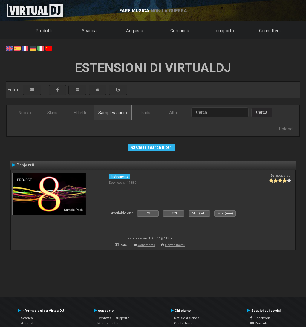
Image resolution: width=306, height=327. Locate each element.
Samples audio (112, 112)
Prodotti (44, 30)
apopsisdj (283, 175)
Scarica (89, 30)
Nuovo (25, 112)
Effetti (80, 112)
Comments (146, 245)
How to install (175, 245)
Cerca (261, 112)
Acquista (134, 30)
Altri (173, 112)
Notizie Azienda (186, 318)
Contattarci (183, 323)
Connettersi (270, 30)
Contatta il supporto (113, 318)
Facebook (260, 318)
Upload (286, 128)
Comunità (179, 30)
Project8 (25, 165)
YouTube (259, 323)
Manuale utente (110, 323)
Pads (145, 112)
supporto (225, 30)
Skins (52, 112)
